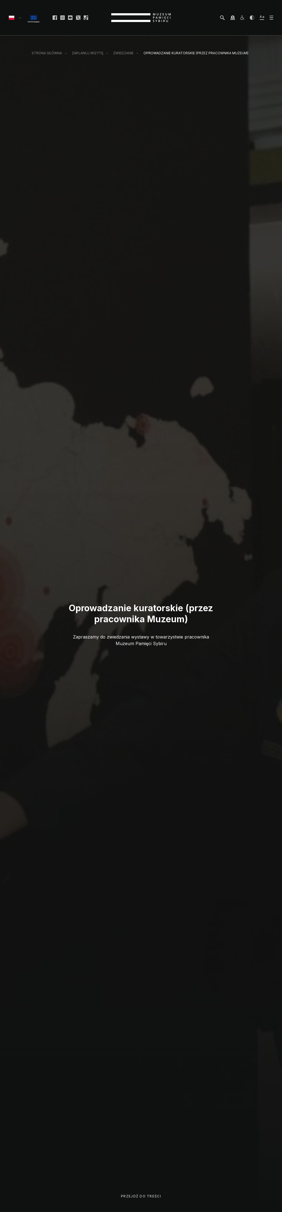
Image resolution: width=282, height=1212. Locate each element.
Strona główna (47, 53)
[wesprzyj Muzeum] (233, 17)
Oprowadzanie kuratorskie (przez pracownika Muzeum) (195, 53)
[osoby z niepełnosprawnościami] (242, 17)
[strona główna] (141, 17)
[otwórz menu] (271, 17)
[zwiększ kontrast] (252, 17)
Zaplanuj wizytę (87, 53)
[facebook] (55, 17)
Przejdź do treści (141, 1196)
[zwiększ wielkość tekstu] (262, 17)
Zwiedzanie (123, 53)
